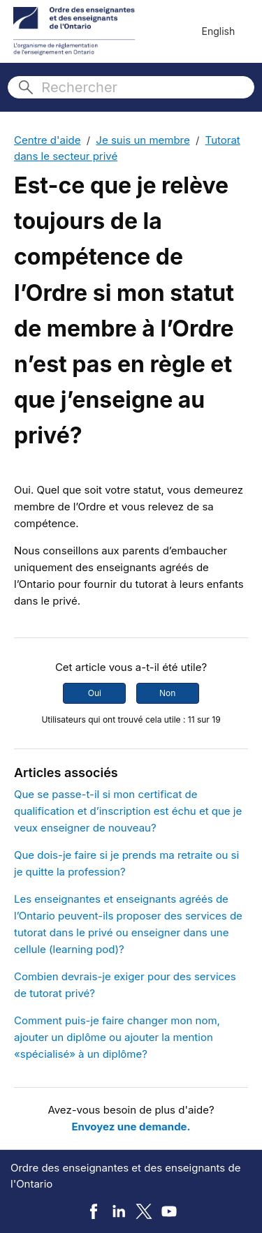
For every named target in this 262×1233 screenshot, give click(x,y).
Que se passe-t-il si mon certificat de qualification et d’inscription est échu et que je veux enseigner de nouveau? (128, 811)
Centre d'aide (47, 140)
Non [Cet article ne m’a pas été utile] (167, 693)
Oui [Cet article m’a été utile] (94, 693)
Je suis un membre (142, 140)
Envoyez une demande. (130, 1126)
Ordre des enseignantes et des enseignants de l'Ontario (125, 1175)
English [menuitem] (218, 31)
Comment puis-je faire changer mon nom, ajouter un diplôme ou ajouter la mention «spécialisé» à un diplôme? (117, 1037)
